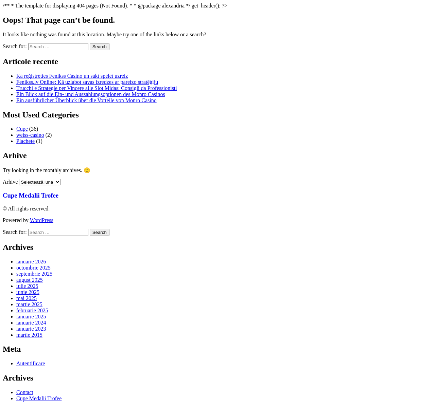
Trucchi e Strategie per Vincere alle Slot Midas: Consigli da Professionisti (96, 88)
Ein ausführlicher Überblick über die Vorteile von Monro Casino (86, 100)
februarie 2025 (32, 310)
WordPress (41, 220)
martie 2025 (29, 304)
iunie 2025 (27, 292)
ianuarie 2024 (31, 323)
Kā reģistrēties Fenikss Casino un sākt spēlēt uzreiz (72, 76)
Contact (24, 392)
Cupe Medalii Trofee (30, 195)
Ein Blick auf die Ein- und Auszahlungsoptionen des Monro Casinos (90, 94)
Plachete (25, 141)
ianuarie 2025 (31, 316)
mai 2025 (26, 298)
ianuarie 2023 (31, 329)
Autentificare (30, 363)
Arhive (10, 182)
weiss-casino (30, 135)
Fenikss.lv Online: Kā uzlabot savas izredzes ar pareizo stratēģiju (87, 82)
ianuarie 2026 (31, 261)
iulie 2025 (27, 286)
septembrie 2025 (34, 274)
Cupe (22, 129)
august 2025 (29, 280)
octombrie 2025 (33, 268)
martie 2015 (29, 335)
